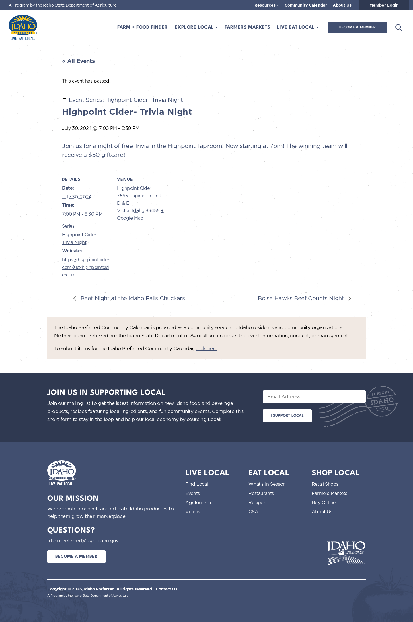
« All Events (78, 61)
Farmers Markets (247, 27)
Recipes (256, 502)
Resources (265, 5)
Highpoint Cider (134, 188)
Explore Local (195, 27)
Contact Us (166, 589)
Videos (192, 511)
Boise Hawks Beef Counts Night (302, 298)
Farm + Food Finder (142, 27)
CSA (253, 511)
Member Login (384, 5)
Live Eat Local (296, 27)
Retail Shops (325, 484)
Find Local (196, 484)
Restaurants (261, 493)
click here (206, 348)
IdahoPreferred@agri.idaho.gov (82, 540)
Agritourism (198, 502)
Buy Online (324, 502)
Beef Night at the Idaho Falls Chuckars (132, 298)
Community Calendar (306, 5)
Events (192, 493)
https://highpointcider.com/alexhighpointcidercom (86, 267)
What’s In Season (267, 484)
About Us (342, 5)
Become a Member (357, 27)
